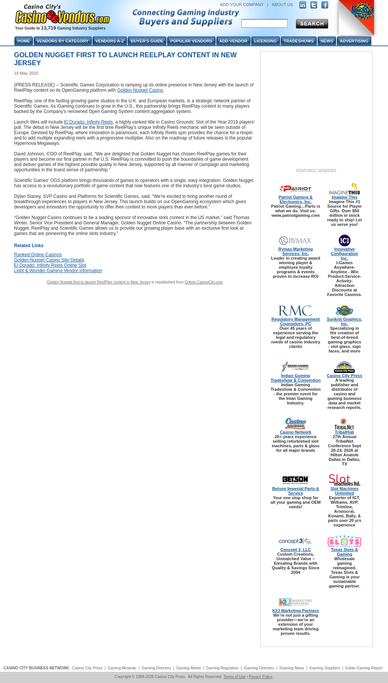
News (327, 41)
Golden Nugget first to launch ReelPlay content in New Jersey (98, 282)
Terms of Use (234, 677)
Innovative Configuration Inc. (344, 253)
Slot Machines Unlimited (344, 490)
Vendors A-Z (109, 41)
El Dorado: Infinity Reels (88, 122)
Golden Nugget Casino (140, 90)
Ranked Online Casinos (38, 254)
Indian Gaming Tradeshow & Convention (296, 377)
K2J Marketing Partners (295, 610)
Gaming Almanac (122, 668)
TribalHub (344, 432)
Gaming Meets (188, 668)
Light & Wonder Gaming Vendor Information (58, 270)
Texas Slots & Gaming (344, 551)
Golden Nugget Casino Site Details (49, 260)
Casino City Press (344, 375)
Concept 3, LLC (295, 549)
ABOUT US (282, 4)
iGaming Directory (259, 668)
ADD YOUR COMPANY (242, 4)
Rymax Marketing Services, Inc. (295, 251)
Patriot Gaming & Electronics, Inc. (295, 199)
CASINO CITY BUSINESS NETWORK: (36, 668)
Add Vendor (233, 41)
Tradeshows (299, 41)
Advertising (354, 41)
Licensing (265, 41)
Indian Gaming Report (363, 668)
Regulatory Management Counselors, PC (295, 321)
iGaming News (291, 668)
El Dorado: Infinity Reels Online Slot (50, 265)
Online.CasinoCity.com (204, 282)
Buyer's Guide (147, 41)
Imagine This (344, 197)
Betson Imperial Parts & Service (295, 490)
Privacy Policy (260, 677)
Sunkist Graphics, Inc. (344, 321)
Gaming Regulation (222, 668)
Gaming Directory (156, 668)
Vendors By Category (63, 41)
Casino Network (295, 432)
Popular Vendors (191, 41)
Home (23, 41)
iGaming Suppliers (324, 668)
